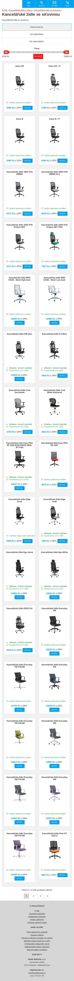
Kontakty (54, 6)
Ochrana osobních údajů (37, 923)
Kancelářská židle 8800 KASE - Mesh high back (20, 279)
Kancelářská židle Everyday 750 (54, 609)
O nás (37, 911)
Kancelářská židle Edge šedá (54, 500)
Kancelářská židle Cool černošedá (19, 391)
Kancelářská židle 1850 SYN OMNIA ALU (54, 173)
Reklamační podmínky (37, 917)
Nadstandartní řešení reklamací (37, 947)
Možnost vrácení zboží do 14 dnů (37, 941)
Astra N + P (54, 119)
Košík (67, 6)
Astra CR (19, 66)
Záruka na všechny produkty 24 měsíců (36, 938)
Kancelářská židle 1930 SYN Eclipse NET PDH (54, 226)
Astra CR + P (54, 66)
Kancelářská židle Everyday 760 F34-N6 (20, 778)
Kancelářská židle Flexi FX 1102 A (54, 834)
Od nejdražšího (36, 34)
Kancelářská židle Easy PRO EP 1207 (54, 444)
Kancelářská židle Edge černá (20, 500)
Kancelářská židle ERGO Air (20, 608)
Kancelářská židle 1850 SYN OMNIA (20, 173)
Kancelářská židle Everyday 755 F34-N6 (20, 722)
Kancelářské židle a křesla (20, 10)
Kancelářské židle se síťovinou (47, 10)
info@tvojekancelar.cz (37, 973)
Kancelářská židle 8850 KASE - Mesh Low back (54, 279)
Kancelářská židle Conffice (54, 334)
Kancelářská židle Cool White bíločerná (54, 391)
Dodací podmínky (37, 920)
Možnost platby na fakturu (37, 950)
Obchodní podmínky (37, 914)
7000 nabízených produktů (37, 932)
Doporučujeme (36, 27)
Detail (28, 108)
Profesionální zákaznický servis (37, 944)
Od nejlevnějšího (36, 41)
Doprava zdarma (37, 935)
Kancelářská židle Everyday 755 (54, 666)
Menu (29, 6)
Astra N (19, 119)
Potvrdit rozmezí (38, 56)
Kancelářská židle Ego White (54, 552)
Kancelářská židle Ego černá (19, 552)
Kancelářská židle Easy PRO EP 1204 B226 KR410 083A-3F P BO (19, 445)
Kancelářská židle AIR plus (19, 334)
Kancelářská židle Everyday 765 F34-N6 (20, 834)
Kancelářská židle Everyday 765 (54, 778)
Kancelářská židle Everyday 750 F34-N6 (20, 666)
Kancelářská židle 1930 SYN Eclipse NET (20, 226)
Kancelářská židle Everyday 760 (54, 722)
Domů (4, 10)
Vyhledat (41, 6)
